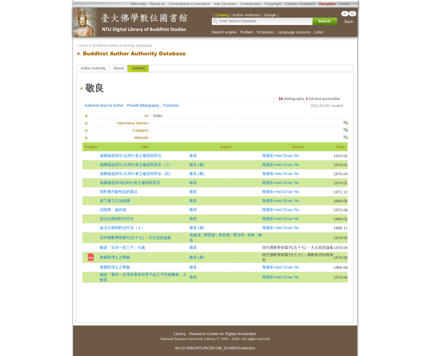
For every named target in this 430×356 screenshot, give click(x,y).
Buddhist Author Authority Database (122, 45)
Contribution (250, 4)
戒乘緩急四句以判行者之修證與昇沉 (130, 182)
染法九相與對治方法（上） (122, 228)
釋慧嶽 (210, 235)
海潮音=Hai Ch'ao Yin (280, 155)
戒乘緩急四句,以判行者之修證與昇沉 (130, 155)
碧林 (251, 235)
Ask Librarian (225, 4)
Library (180, 334)
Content (138, 68)
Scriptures (265, 32)
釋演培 (239, 235)
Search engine (224, 32)
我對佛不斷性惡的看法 (119, 191)
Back (348, 21)
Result (119, 68)
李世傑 (224, 235)
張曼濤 (195, 235)
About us (157, 4)
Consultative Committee (189, 4)
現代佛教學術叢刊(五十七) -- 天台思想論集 (135, 237)
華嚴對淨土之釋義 (115, 257)
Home (344, 4)
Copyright (273, 4)
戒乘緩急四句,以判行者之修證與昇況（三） (136, 164)
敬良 (193, 155)
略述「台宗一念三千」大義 (122, 247)
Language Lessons (294, 32)
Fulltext (246, 32)
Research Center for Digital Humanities (222, 334)
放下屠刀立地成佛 (115, 200)
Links (318, 32)
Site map (138, 4)
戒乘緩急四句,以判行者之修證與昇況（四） (136, 173)
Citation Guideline (300, 4)
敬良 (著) (197, 164)
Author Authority (93, 68)
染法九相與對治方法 (117, 219)
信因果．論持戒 (113, 209)
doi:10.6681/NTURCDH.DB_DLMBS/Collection (215, 348)
